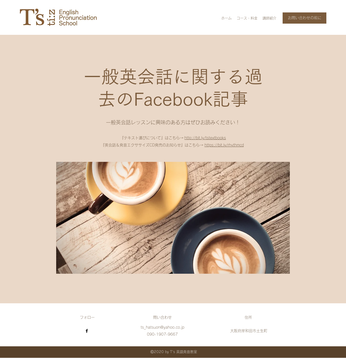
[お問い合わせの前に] (304, 18)
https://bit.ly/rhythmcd (224, 145)
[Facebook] (86, 330)
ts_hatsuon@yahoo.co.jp (162, 327)
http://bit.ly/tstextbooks (205, 138)
